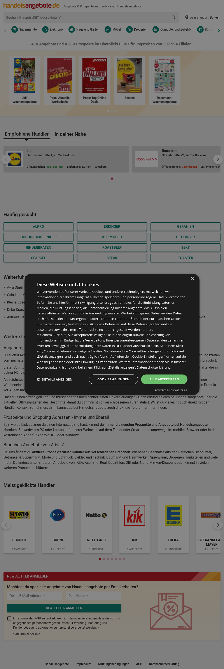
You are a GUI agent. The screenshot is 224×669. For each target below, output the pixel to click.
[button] (54, 379)
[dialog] (112, 334)
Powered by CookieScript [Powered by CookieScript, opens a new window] (171, 390)
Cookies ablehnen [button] (113, 379)
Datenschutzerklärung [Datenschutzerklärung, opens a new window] (154, 367)
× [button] (192, 279)
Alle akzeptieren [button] (164, 379)
